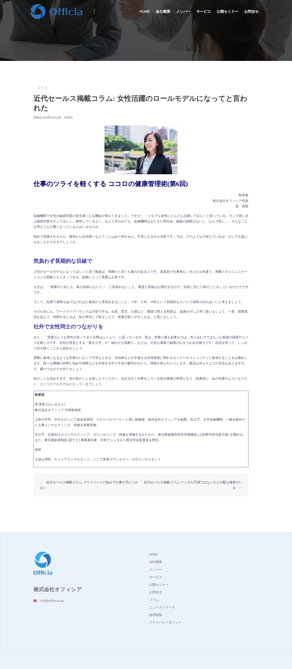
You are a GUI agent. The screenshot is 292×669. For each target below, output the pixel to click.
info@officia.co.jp (52, 601)
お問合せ (251, 11)
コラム (43, 87)
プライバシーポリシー (165, 622)
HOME (145, 11)
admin (68, 117)
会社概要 (163, 11)
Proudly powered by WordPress (51, 662)
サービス (203, 11)
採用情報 (155, 615)
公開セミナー (227, 11)
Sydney (91, 662)
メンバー (183, 11)
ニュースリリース (162, 607)
